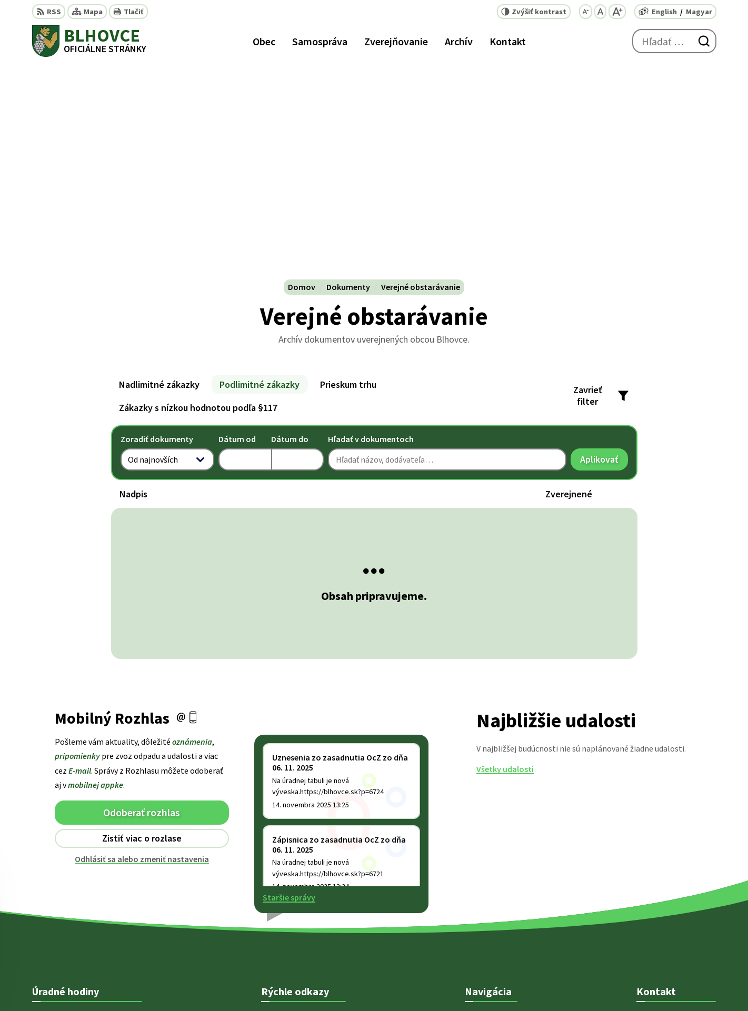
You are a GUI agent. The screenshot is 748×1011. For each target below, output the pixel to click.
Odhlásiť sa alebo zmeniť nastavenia (142, 644)
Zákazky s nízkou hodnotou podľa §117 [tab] (198, 193)
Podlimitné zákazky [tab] (260, 170)
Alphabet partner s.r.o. (430, 982)
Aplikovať (604, 247)
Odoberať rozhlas (141, 598)
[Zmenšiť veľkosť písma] (585, 11)
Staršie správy (289, 683)
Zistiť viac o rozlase (142, 624)
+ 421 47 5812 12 (665, 886)
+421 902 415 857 (666, 899)
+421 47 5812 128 (666, 873)
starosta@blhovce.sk (676, 924)
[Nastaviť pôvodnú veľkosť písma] (600, 11)
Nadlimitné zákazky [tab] (159, 170)
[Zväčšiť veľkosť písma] (617, 11)
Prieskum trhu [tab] (348, 170)
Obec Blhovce (564, 982)
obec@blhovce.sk (669, 911)
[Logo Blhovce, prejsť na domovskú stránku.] (89, 41)
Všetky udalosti (505, 555)
